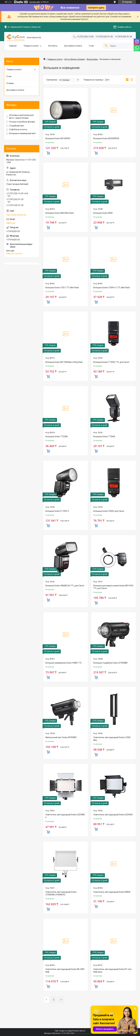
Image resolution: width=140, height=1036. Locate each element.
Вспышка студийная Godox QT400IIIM (110, 663)
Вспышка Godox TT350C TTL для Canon (111, 362)
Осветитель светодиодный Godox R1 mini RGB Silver (112, 970)
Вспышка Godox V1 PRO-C (57, 511)
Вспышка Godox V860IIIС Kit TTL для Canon (65, 585)
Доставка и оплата (73, 46)
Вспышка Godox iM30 (103, 213)
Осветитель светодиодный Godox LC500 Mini (111, 738)
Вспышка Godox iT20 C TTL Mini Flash (62, 287)
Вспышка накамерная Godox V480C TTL (64, 663)
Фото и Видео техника (74, 59)
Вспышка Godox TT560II (104, 436)
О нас (91, 46)
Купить (48, 152)
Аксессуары (92, 59)
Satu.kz (82, 1031)
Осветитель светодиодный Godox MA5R (111, 892)
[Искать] (106, 46)
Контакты (52, 46)
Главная (13, 46)
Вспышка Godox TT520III (56, 436)
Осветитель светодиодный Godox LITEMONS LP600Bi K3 (61, 893)
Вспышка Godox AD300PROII (106, 138)
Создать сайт (34, 2)
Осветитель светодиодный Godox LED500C (113, 814)
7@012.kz (10, 223)
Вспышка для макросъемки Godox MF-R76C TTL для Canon (113, 587)
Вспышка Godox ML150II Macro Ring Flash (64, 362)
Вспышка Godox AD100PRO (58, 138)
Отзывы (10, 83)
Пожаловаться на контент (85, 1033)
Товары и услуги (31, 46)
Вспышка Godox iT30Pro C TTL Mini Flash (111, 287)
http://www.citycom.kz (16, 215)
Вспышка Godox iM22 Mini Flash (60, 213)
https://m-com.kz (14, 253)
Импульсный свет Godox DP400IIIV (61, 737)
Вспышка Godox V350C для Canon (108, 511)
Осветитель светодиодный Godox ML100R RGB (65, 970)
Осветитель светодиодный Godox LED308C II (65, 816)
